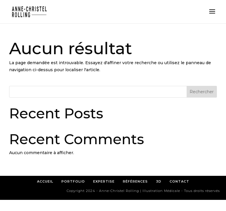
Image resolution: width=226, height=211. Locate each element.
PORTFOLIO (73, 181)
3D (158, 181)
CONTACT (179, 181)
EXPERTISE (104, 181)
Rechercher (202, 91)
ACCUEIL (45, 181)
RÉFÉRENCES (137, 181)
